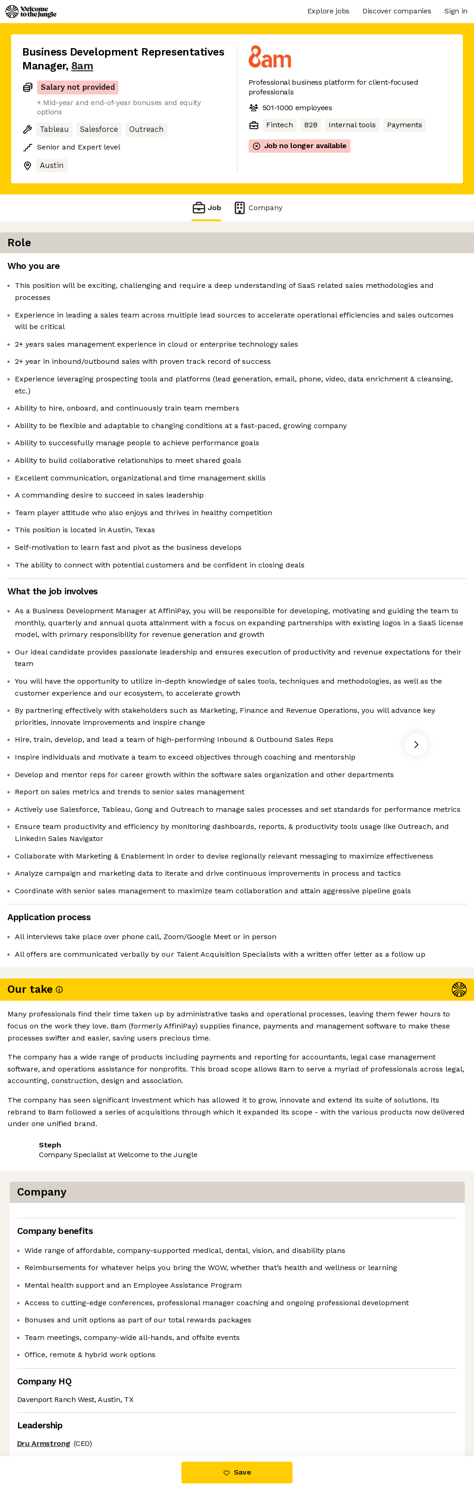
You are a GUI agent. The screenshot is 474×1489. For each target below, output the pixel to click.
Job (206, 207)
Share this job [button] (48, 1417)
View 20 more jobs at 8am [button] (134, 1417)
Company (257, 207)
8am (82, 66)
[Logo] (31, 11)
